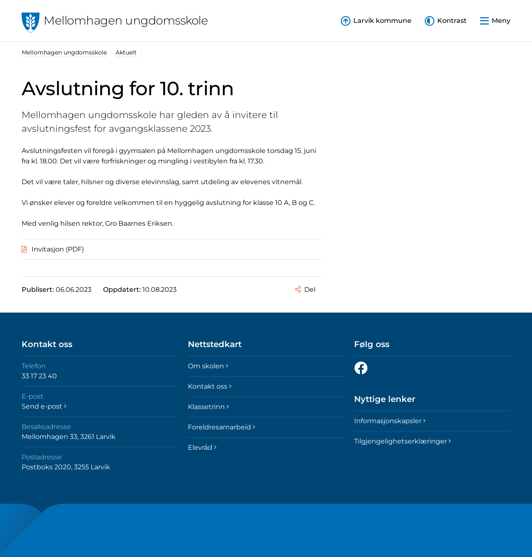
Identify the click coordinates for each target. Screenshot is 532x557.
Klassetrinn (208, 407)
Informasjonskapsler (390, 421)
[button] (446, 21)
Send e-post (44, 406)
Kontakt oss (210, 386)
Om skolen (208, 366)
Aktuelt (126, 52)
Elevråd (202, 447)
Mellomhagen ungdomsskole (64, 52)
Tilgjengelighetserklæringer (402, 441)
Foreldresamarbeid (221, 427)
